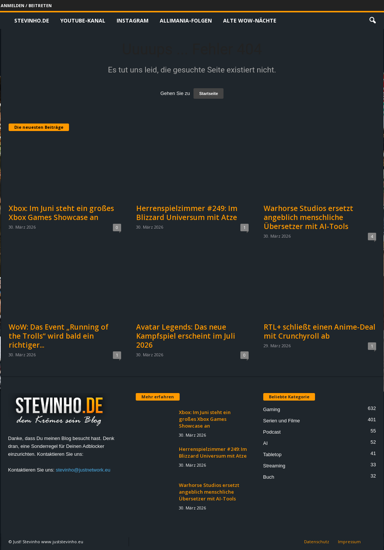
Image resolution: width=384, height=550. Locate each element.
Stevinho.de (31, 20)
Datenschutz (316, 541)
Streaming (274, 466)
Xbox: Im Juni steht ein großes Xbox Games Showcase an (61, 212)
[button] (372, 20)
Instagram (132, 20)
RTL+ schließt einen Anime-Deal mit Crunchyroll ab (319, 331)
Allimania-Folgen (186, 20)
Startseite (208, 93)
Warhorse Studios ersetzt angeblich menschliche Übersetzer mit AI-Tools (308, 217)
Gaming (271, 409)
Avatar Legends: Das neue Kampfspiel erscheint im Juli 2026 (185, 336)
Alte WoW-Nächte (249, 20)
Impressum (349, 541)
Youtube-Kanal (82, 20)
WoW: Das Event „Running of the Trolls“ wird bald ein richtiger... (58, 336)
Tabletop (272, 454)
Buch (268, 477)
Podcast (272, 432)
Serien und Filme (281, 420)
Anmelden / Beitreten (26, 5)
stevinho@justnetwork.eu (83, 470)
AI (265, 443)
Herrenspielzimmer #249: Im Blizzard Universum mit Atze (186, 212)
